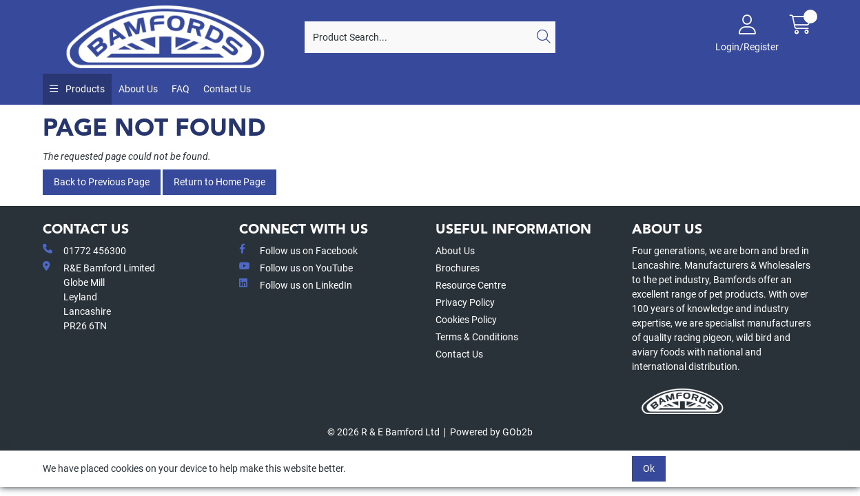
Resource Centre (471, 285)
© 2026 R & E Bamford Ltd (383, 431)
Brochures (458, 267)
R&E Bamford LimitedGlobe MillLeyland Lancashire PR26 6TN (99, 296)
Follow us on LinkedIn (295, 284)
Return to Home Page (219, 181)
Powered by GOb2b (491, 431)
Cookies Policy (466, 319)
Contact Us (227, 88)
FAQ (181, 88)
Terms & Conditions (477, 336)
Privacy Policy (465, 302)
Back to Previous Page (102, 181)
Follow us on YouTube (296, 267)
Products (84, 88)
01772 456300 (84, 250)
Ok (649, 468)
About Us (138, 88)
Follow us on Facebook (298, 250)
